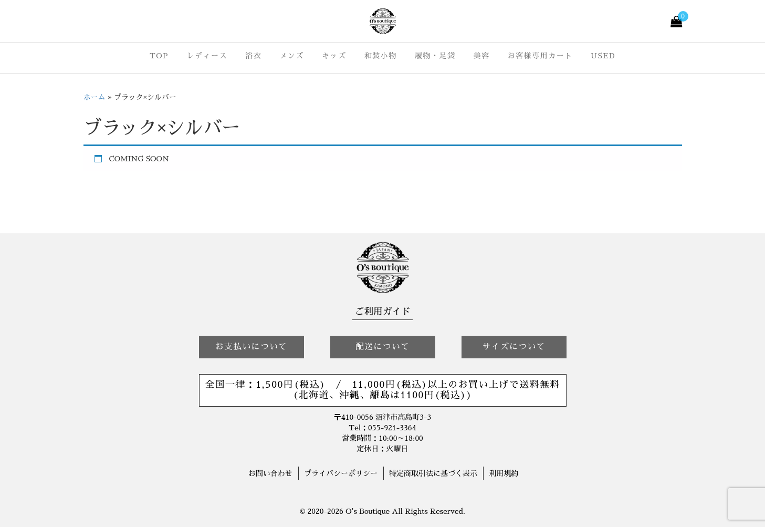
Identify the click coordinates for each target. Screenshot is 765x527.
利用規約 (503, 473)
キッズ (334, 55)
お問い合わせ (270, 473)
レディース (206, 55)
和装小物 (380, 55)
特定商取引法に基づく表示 (433, 473)
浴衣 (253, 55)
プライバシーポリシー (341, 473)
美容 (482, 55)
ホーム (94, 97)
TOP (159, 55)
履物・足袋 (435, 55)
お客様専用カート (540, 55)
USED (603, 55)
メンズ (291, 55)
